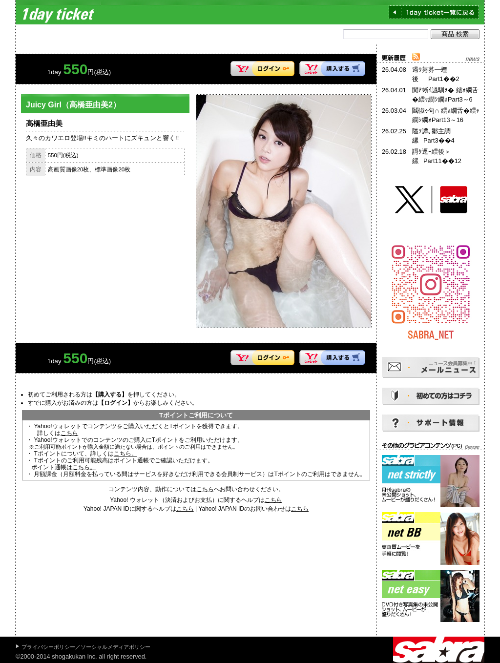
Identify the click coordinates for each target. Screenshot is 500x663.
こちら (69, 433)
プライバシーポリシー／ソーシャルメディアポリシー (85, 647)
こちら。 (125, 453)
